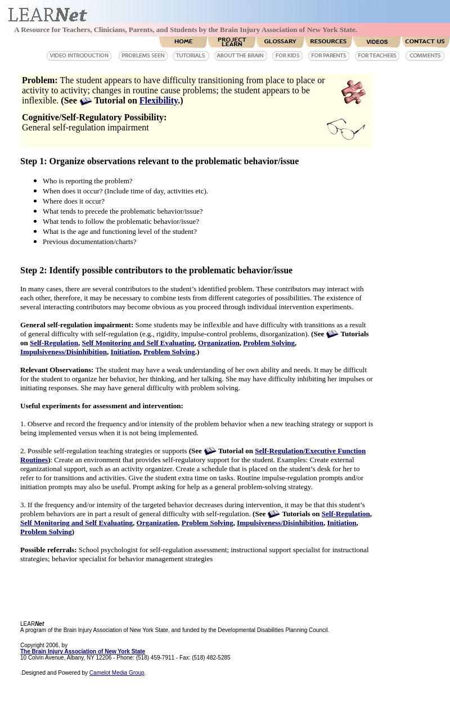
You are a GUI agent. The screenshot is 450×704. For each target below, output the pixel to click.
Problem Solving (269, 343)
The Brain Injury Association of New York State (82, 651)
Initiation (125, 352)
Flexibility (159, 100)
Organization (219, 343)
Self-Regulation (54, 343)
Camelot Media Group (117, 673)
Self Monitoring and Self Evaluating (138, 343)
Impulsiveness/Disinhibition (63, 352)
